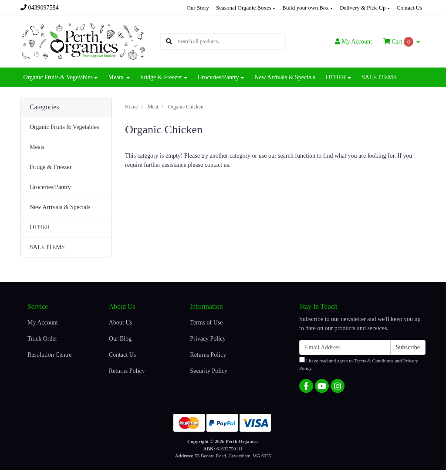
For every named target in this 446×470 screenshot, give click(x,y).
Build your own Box (305, 7)
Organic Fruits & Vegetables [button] (58, 77)
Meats (37, 147)
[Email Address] (345, 347)
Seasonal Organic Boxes (243, 7)
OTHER (40, 227)
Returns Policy (127, 371)
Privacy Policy (208, 338)
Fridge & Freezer (50, 167)
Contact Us (409, 7)
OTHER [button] (336, 77)
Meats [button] (116, 77)
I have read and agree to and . (358, 364)
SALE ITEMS (379, 77)
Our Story (197, 7)
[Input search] (231, 41)
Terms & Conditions (374, 360)
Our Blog (120, 338)
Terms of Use (206, 322)
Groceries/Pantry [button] (218, 77)
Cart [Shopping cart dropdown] (399, 42)
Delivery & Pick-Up (362, 7)
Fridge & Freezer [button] (161, 77)
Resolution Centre (49, 355)
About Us (120, 322)
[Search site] (169, 41)
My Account (42, 322)
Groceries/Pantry (50, 187)
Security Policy (208, 371)
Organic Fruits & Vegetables (64, 127)
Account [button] (353, 41)
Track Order (42, 338)
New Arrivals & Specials (284, 77)
